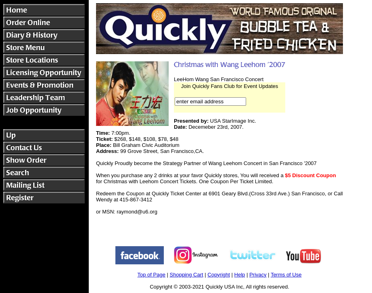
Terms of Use (286, 275)
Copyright (218, 275)
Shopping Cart (186, 275)
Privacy (258, 275)
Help (239, 275)
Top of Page (151, 275)
